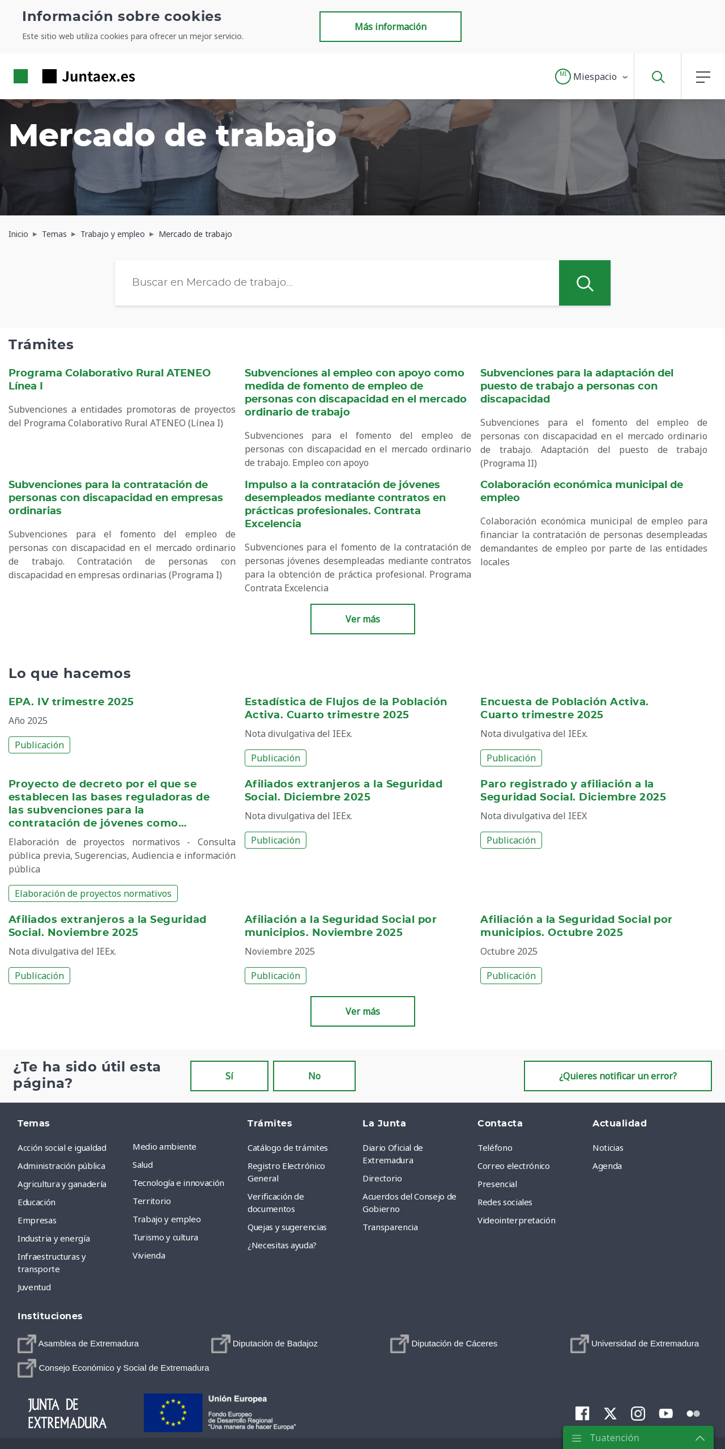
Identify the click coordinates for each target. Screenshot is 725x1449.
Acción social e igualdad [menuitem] (62, 1147)
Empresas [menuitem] (37, 1220)
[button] (592, 76)
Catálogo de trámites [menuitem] (288, 1147)
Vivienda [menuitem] (149, 1255)
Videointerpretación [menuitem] (516, 1220)
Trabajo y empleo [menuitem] (167, 1219)
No (314, 1076)
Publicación (39, 745)
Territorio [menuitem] (152, 1200)
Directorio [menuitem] (382, 1178)
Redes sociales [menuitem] (504, 1202)
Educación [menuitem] (37, 1202)
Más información (391, 26)
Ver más (363, 619)
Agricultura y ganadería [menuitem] (62, 1183)
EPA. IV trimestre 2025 (71, 702)
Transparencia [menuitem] (389, 1226)
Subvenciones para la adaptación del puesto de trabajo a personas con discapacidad (576, 386)
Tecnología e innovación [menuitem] (178, 1182)
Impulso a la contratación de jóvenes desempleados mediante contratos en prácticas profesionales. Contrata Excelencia (345, 504)
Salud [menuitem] (142, 1164)
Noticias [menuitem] (607, 1147)
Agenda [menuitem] (607, 1165)
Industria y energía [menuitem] (53, 1238)
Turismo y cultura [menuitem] (165, 1237)
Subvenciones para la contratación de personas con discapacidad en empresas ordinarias (115, 498)
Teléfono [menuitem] (494, 1147)
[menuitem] (78, 1343)
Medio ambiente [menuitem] (165, 1146)
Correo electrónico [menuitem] (513, 1165)
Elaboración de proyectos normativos (93, 893)
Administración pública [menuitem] (61, 1165)
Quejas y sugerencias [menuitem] (287, 1226)
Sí (229, 1076)
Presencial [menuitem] (497, 1183)
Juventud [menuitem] (34, 1287)
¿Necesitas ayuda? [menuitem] (282, 1245)
